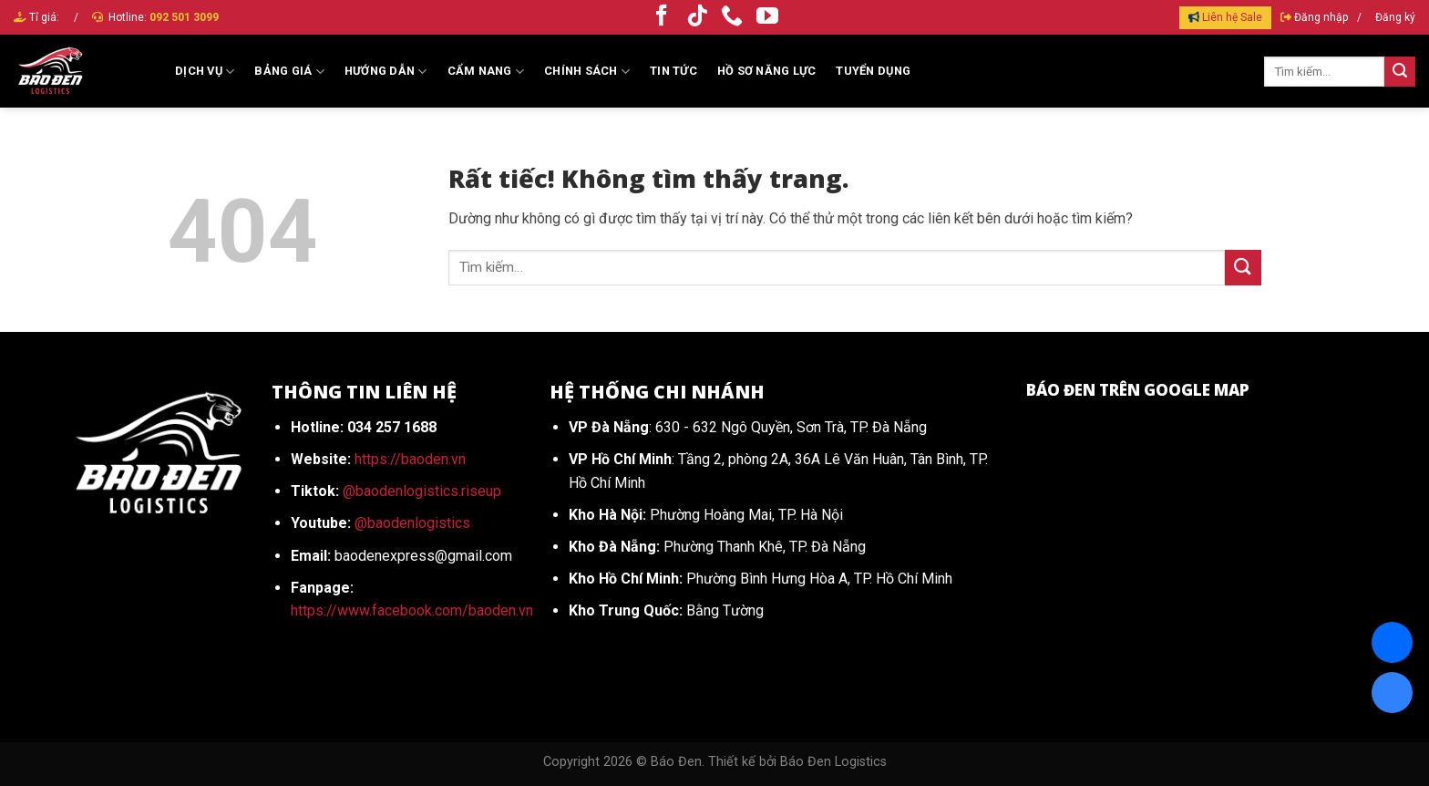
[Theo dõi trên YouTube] (767, 17)
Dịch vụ (204, 71)
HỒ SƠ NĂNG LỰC (767, 71)
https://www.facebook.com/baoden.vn (412, 610)
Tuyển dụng (873, 71)
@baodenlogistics (412, 523)
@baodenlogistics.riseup (422, 491)
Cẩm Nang (486, 71)
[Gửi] (1399, 72)
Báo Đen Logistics (833, 762)
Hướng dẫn (385, 71)
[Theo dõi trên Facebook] (662, 17)
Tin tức (673, 71)
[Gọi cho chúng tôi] (732, 17)
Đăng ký (1395, 17)
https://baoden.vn (410, 459)
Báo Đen (676, 762)
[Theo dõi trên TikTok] (697, 17)
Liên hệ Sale (1232, 17)
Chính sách (587, 71)
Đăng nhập (1321, 17)
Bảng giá (289, 71)
